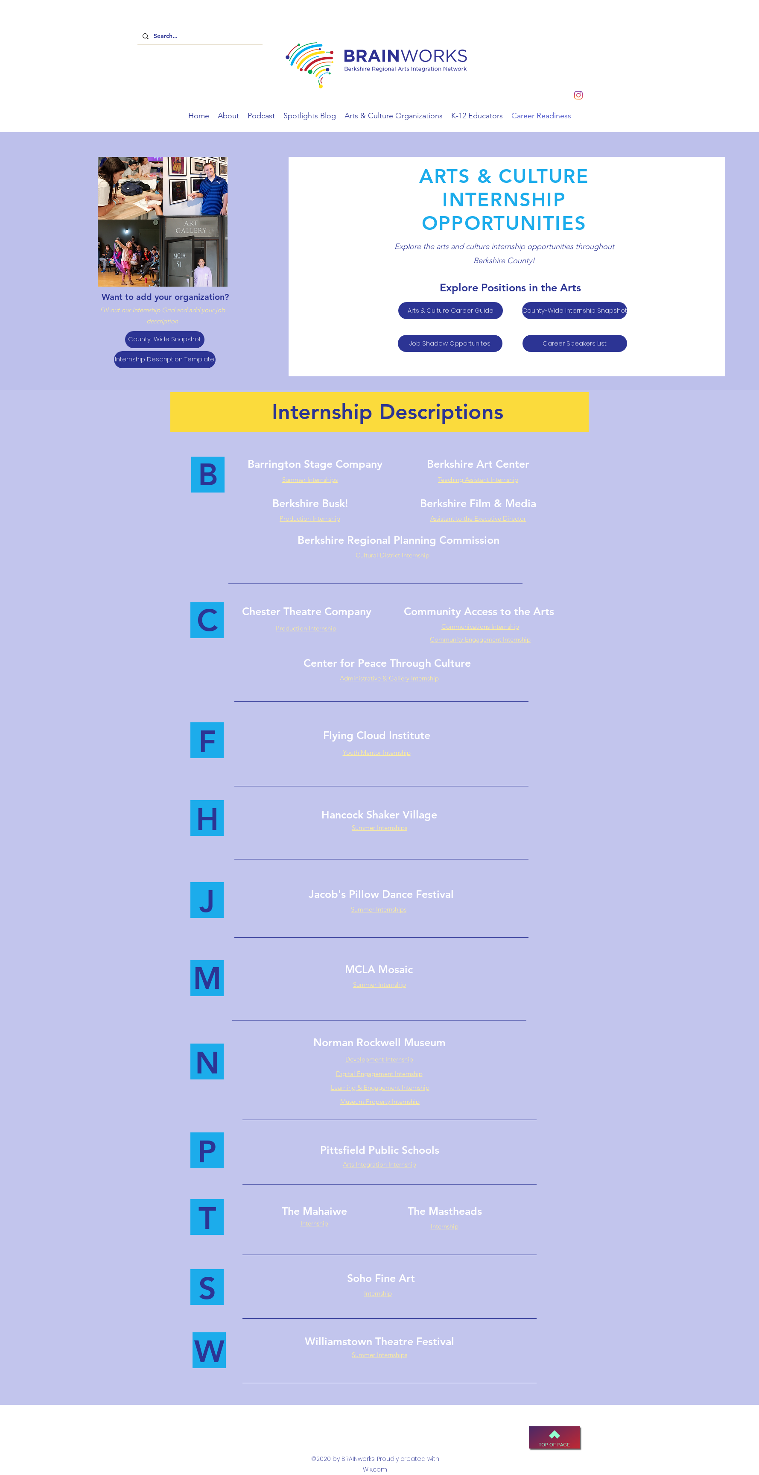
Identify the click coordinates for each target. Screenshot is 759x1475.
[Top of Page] (554, 1437)
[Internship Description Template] (165, 359)
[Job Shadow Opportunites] (450, 343)
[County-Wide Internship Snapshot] (574, 310)
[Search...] (199, 36)
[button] (228, 116)
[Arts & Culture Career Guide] (450, 310)
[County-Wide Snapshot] (164, 339)
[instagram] (578, 95)
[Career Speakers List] (575, 343)
